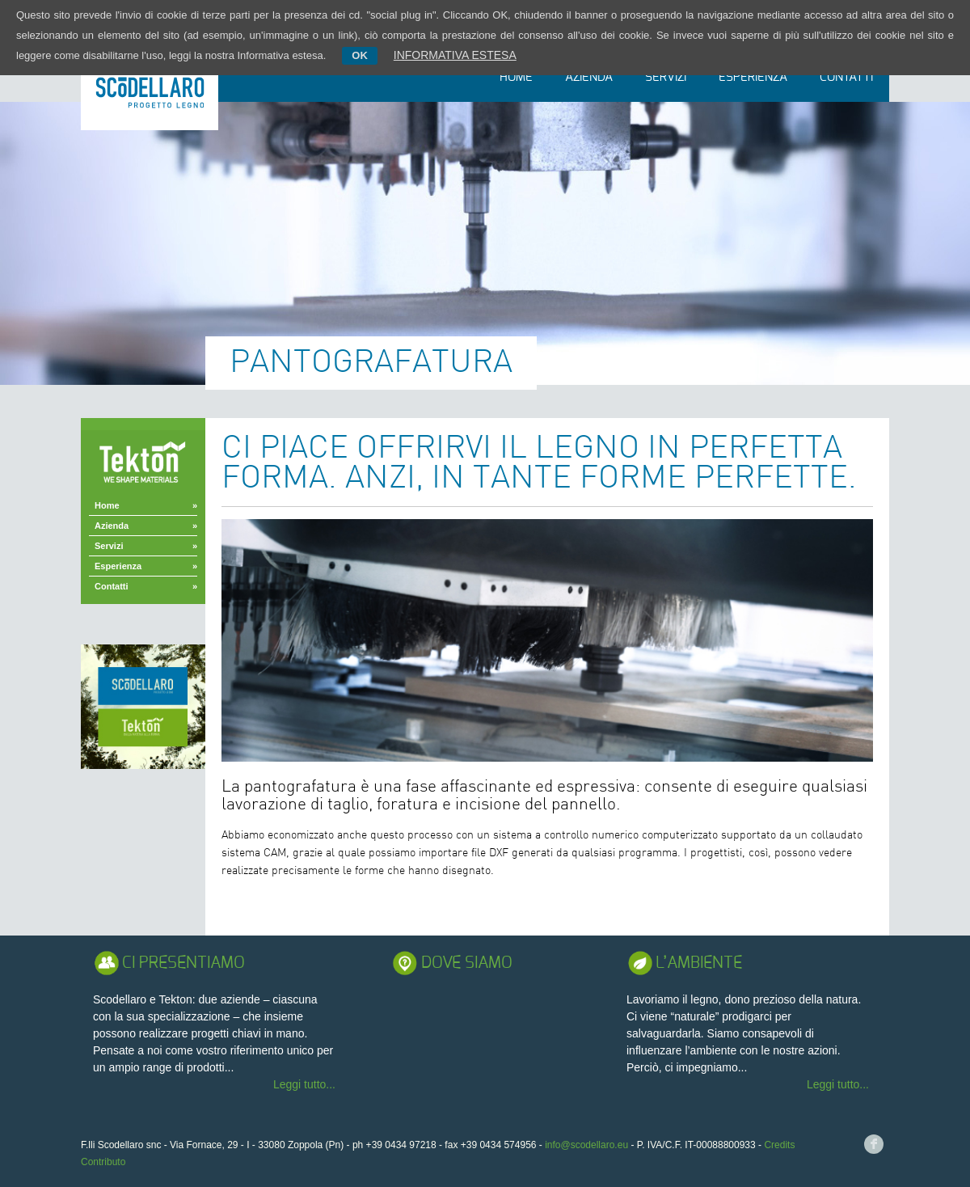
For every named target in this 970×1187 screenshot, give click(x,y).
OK (360, 55)
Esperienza (753, 77)
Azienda (589, 77)
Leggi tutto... (304, 1084)
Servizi (665, 77)
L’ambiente (699, 963)
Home (516, 77)
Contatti (846, 77)
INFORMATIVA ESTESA (455, 55)
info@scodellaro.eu (586, 1145)
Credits (779, 1145)
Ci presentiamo (183, 963)
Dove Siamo (466, 963)
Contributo (103, 1162)
